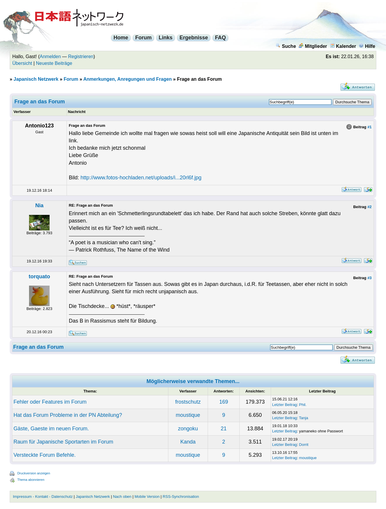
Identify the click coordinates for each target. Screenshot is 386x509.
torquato (39, 276)
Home (121, 38)
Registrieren (80, 56)
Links (165, 38)
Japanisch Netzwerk (35, 79)
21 (223, 429)
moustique (188, 415)
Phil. (303, 404)
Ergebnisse (194, 38)
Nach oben (122, 496)
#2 (370, 207)
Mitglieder (313, 46)
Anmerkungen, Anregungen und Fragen (127, 79)
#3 (370, 278)
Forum (143, 38)
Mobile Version (147, 496)
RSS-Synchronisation (181, 496)
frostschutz (188, 402)
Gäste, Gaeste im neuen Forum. (51, 429)
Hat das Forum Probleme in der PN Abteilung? (67, 415)
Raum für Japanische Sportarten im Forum (63, 442)
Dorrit (304, 444)
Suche (286, 46)
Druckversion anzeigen (33, 473)
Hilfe (367, 46)
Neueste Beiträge (54, 63)
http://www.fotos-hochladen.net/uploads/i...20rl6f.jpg (141, 178)
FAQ (220, 38)
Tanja (303, 418)
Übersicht (22, 63)
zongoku (188, 429)
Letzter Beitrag (284, 404)
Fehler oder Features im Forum (50, 402)
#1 (370, 127)
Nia (39, 205)
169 (223, 402)
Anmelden (50, 56)
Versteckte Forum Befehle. (44, 455)
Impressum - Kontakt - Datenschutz (43, 496)
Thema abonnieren (30, 479)
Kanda (188, 442)
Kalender (343, 46)
